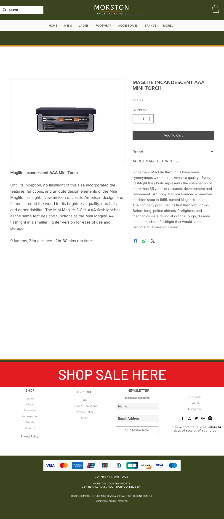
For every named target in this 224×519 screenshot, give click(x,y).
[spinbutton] (143, 119)
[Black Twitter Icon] (196, 418)
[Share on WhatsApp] (144, 241)
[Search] (21, 10)
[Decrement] (136, 119)
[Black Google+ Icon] (203, 418)
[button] (215, 9)
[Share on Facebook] (135, 241)
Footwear (30, 410)
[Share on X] (153, 241)
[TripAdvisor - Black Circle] (210, 418)
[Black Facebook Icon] (183, 418)
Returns (30, 428)
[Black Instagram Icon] (189, 418)
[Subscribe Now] (137, 430)
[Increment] (150, 119)
